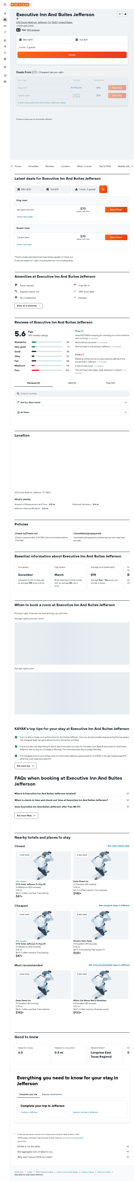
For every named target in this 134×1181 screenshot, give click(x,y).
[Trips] (5, 67)
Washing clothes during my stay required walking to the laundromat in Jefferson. (100, 360)
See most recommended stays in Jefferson (109, 965)
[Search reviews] (74, 393)
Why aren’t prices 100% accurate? (73, 1157)
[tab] (34, 383)
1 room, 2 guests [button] (27, 47)
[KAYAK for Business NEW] (5, 59)
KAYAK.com (19, 1172)
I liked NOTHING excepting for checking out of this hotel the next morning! (102, 337)
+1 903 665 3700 (25, 25)
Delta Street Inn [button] (80, 881)
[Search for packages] (5, 32)
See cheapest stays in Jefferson (114, 905)
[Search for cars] (5, 26)
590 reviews (33, 29)
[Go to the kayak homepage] (20, 4)
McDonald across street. (91, 342)
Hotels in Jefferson (29, 1112)
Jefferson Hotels (103, 1172)
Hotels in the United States (67, 1172)
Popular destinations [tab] (52, 1094)
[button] (5, 4)
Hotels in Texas (88, 1172)
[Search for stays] (5, 20)
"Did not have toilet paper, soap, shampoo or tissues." (100, 371)
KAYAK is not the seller (73, 1146)
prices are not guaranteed (73, 1138)
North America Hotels (44, 1172)
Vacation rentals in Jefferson (85, 1112)
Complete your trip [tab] (28, 1094)
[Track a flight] (5, 53)
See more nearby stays (119, 845)
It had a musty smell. (89, 366)
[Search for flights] (5, 13)
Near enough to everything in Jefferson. (98, 346)
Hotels (29, 1172)
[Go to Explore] (5, 46)
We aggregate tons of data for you (73, 1151)
